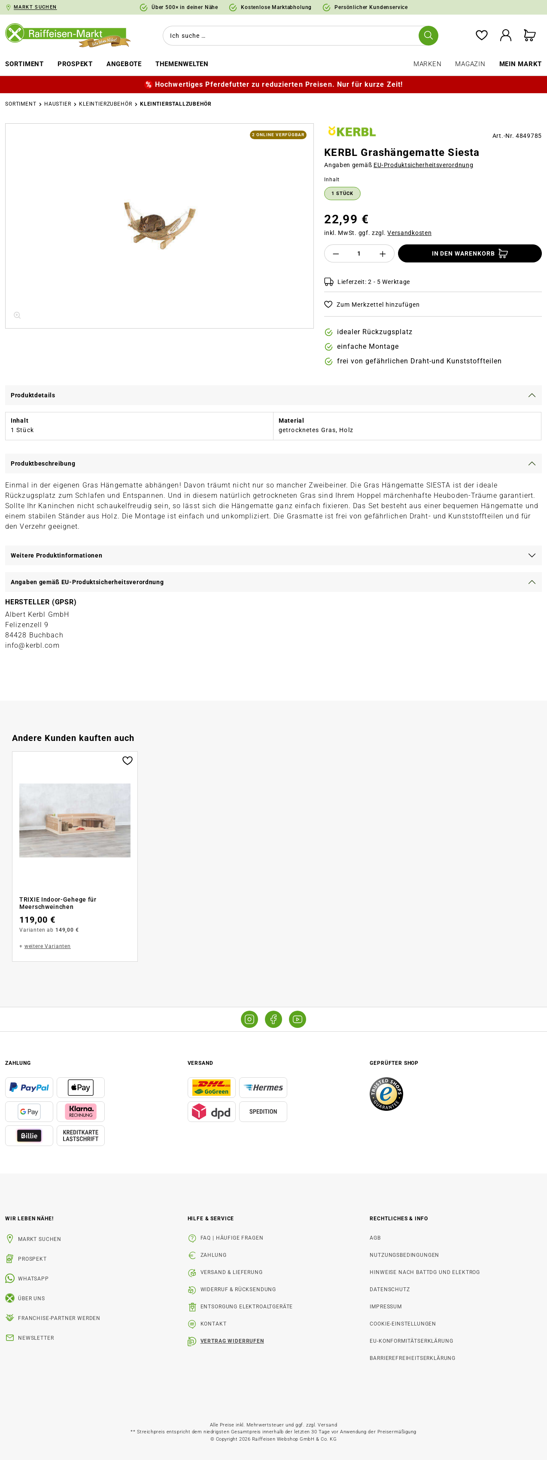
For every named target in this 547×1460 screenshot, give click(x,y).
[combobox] (299, 36)
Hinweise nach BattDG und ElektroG (425, 1272)
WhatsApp (33, 1279)
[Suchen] (428, 36)
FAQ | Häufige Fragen (232, 1238)
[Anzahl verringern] (335, 253)
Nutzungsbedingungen (404, 1255)
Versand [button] (200, 1063)
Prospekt (32, 1259)
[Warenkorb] (530, 35)
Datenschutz (390, 1289)
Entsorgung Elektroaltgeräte (247, 1307)
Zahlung (214, 1255)
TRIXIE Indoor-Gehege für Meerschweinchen (58, 903)
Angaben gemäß (398, 165)
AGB (375, 1238)
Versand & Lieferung (232, 1272)
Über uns (31, 1298)
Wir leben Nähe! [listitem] (29, 1219)
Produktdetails (33, 395)
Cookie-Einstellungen (403, 1324)
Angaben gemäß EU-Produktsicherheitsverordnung (87, 582)
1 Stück (342, 193)
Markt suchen (39, 1239)
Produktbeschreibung (43, 463)
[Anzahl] (359, 253)
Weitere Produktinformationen (57, 555)
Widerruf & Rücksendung (238, 1289)
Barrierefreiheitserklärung (413, 1358)
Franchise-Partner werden (59, 1318)
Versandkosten (409, 232)
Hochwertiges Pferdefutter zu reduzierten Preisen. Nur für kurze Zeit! (279, 84)
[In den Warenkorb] (470, 253)
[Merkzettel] (482, 35)
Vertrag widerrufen (232, 1341)
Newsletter (36, 1338)
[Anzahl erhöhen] (383, 253)
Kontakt (214, 1324)
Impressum (386, 1307)
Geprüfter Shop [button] (394, 1063)
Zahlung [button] (18, 1063)
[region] (159, 226)
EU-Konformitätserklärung (411, 1341)
